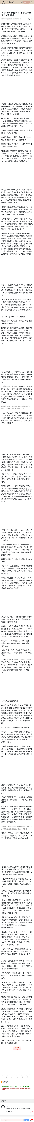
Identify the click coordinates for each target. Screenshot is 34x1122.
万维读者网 (11, 2)
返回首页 (26, 2)
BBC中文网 (5, 19)
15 (17, 1049)
